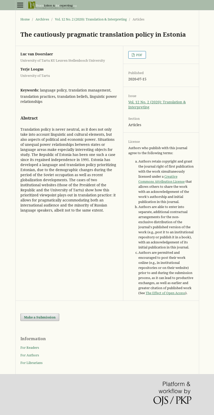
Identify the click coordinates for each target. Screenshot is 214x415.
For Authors (29, 355)
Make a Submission (40, 317)
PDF (138, 55)
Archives (42, 19)
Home (25, 19)
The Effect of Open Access (165, 293)
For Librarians (31, 362)
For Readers (29, 347)
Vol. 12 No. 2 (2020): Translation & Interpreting (91, 19)
